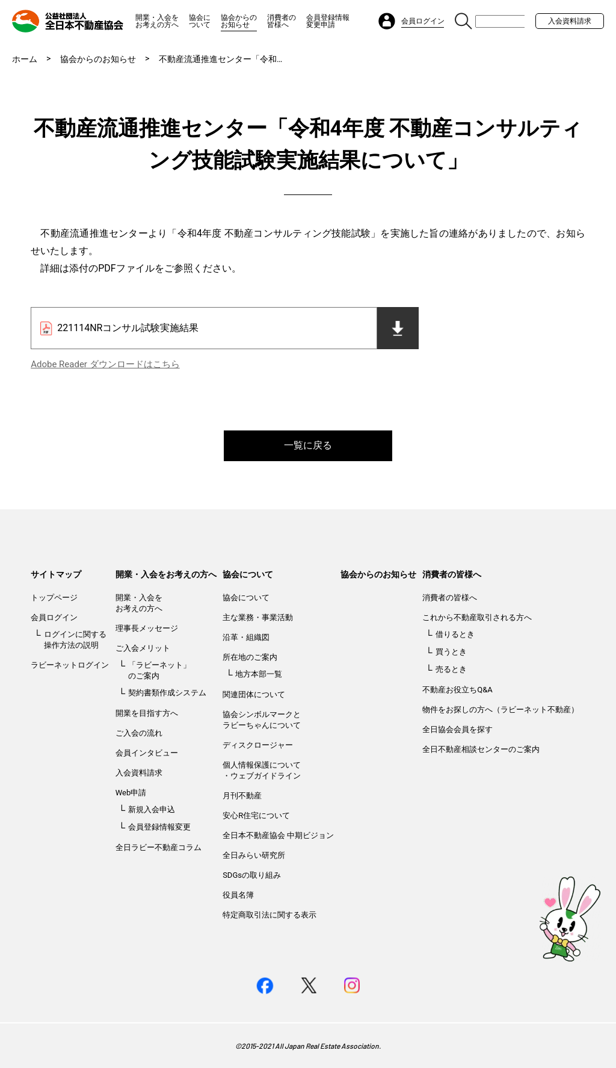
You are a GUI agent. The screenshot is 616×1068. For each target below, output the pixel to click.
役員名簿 (238, 894)
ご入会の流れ (139, 732)
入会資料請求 (569, 21)
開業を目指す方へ (147, 713)
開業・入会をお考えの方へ (157, 21)
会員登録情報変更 (159, 826)
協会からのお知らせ (239, 21)
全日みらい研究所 (254, 855)
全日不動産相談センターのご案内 (481, 749)
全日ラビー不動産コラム (159, 847)
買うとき (451, 651)
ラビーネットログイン (70, 664)
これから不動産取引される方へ (477, 617)
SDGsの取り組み (252, 875)
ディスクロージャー (258, 745)
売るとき (451, 669)
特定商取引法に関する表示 (269, 914)
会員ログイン (54, 617)
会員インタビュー (147, 752)
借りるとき (455, 634)
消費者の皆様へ (281, 21)
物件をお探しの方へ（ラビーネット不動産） (500, 709)
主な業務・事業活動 (258, 617)
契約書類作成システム (167, 692)
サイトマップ (56, 574)
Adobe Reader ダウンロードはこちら (105, 364)
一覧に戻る (308, 445)
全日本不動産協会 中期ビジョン (278, 835)
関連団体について (254, 694)
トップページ (54, 597)
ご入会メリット (143, 648)
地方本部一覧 (258, 673)
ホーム (24, 59)
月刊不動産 (242, 795)
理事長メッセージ (147, 628)
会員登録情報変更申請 (328, 21)
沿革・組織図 (246, 637)
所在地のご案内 (250, 657)
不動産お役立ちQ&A (457, 689)
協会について (200, 21)
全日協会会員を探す (457, 729)
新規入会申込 (151, 809)
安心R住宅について (256, 815)
